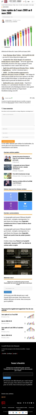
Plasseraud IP (11, 102)
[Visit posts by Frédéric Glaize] (3, 21)
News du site (16, 162)
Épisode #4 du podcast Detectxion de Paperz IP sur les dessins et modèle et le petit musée (22, 158)
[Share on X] (13, 412)
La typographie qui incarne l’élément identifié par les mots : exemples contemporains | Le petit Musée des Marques (17, 219)
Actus (15, 185)
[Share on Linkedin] (16, 412)
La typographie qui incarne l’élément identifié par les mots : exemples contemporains (21, 166)
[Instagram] (11, 205)
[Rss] (33, 403)
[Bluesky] (25, 205)
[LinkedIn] (33, 98)
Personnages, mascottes (26, 176)
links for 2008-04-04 (7, 335)
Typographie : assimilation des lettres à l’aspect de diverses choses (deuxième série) (17, 223)
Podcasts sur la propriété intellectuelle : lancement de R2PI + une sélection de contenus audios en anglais (17, 243)
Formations (19, 185)
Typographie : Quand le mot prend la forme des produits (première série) (17, 235)
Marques (15, 170)
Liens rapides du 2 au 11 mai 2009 (10, 314)
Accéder (18, 266)
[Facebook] (30, 98)
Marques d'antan (17, 176)
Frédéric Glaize (8, 20)
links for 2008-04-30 (7, 321)
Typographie (20, 170)
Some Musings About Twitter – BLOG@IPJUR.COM (18, 55)
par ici (3, 397)
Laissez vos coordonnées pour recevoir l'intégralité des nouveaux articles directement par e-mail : (18, 283)
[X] (32, 98)
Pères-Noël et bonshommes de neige (21, 174)
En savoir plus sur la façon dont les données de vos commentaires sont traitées (18, 145)
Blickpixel (6, 47)
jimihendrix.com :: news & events (13, 83)
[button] (3, 1)
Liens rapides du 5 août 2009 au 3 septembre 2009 (12, 328)
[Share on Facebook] (10, 412)
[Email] (19, 412)
